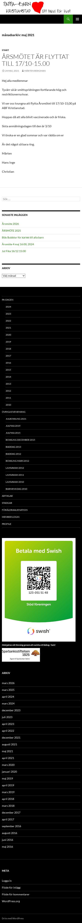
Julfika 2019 (13, 425)
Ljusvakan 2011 (15, 474)
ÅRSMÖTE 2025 (11, 230)
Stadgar (7, 502)
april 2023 (8, 723)
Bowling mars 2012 (17, 460)
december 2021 (11, 737)
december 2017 (11, 812)
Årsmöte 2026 (10, 223)
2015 (8, 369)
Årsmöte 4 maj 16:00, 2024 (18, 244)
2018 (8, 348)
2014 (8, 376)
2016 (8, 362)
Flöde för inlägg (11, 887)
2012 (8, 390)
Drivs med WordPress (13, 918)
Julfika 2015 (13, 432)
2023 (8, 313)
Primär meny (77, 19)
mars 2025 (8, 689)
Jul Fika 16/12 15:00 (14, 251)
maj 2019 (7, 778)
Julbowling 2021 (16, 418)
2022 (8, 320)
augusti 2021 (9, 744)
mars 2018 (8, 805)
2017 (8, 355)
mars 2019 (8, 792)
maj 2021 (7, 751)
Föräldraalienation (15, 509)
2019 (8, 341)
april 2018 (8, 798)
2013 (8, 383)
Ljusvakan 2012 (15, 467)
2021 (8, 327)
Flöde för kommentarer (15, 894)
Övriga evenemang (13, 411)
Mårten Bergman (35, 70)
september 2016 (11, 826)
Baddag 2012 (13, 453)
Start (5, 50)
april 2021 (8, 758)
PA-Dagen (7, 299)
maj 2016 (7, 846)
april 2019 (8, 785)
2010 (8, 404)
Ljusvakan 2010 (15, 481)
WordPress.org (11, 901)
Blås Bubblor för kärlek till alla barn (23, 237)
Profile (6, 523)
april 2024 (8, 696)
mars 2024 (8, 703)
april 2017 (8, 819)
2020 (8, 334)
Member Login (10, 516)
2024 (8, 306)
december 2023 (11, 710)
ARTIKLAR (7, 495)
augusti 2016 (9, 833)
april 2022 (8, 730)
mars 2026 (8, 683)
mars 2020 (8, 764)
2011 (8, 397)
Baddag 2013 (13, 446)
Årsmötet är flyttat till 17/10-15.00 (35, 60)
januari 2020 (9, 771)
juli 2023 (7, 717)
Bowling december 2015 (20, 439)
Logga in (7, 880)
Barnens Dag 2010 (16, 488)
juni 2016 (7, 839)
